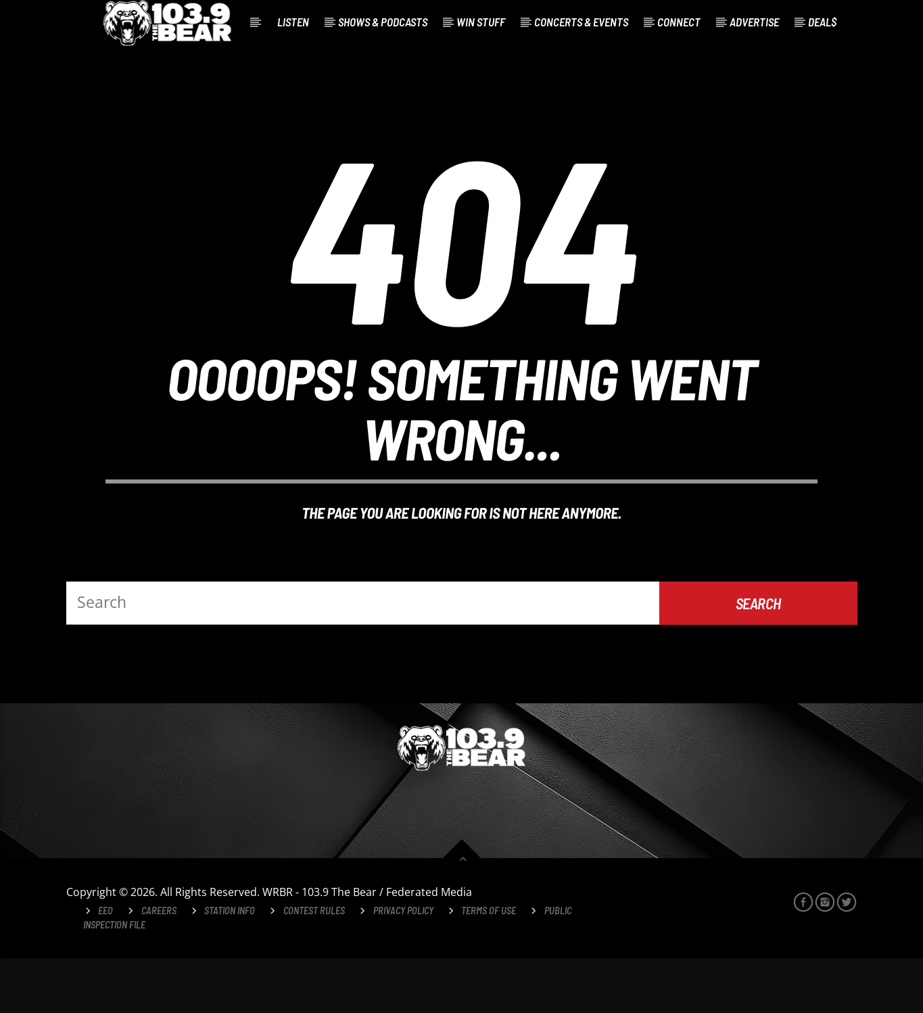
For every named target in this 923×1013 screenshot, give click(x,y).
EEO (105, 964)
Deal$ (822, 21)
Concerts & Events (581, 21)
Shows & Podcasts (382, 21)
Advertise (754, 21)
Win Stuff (480, 21)
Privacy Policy (403, 964)
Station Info (229, 964)
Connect (679, 21)
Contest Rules (314, 964)
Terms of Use (488, 964)
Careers (158, 964)
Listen (293, 21)
